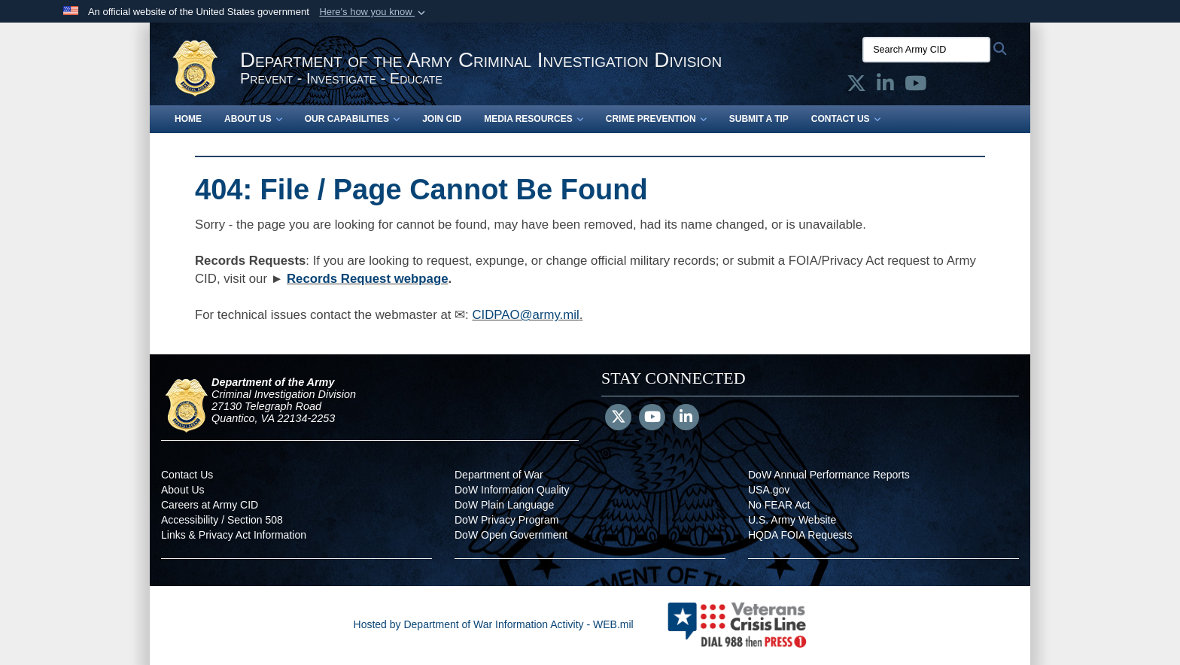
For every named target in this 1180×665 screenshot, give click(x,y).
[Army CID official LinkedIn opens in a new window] (885, 86)
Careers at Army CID (209, 505)
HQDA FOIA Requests (800, 535)
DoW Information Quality (512, 490)
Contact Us (845, 119)
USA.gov (768, 490)
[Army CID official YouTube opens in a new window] (915, 86)
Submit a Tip (759, 119)
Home (188, 119)
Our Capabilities (352, 119)
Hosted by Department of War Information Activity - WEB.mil (494, 624)
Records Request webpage (368, 279)
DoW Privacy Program (506, 520)
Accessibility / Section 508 (222, 520)
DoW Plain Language (504, 505)
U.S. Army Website (792, 520)
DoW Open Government (511, 535)
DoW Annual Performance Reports (829, 475)
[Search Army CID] (926, 49)
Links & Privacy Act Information (233, 535)
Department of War (499, 475)
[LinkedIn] (686, 418)
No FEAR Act (779, 505)
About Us (253, 119)
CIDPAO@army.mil (525, 315)
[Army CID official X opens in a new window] (856, 86)
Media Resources (533, 119)
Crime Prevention (656, 119)
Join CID (441, 119)
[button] (373, 12)
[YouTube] (652, 418)
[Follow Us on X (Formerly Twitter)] (618, 418)
